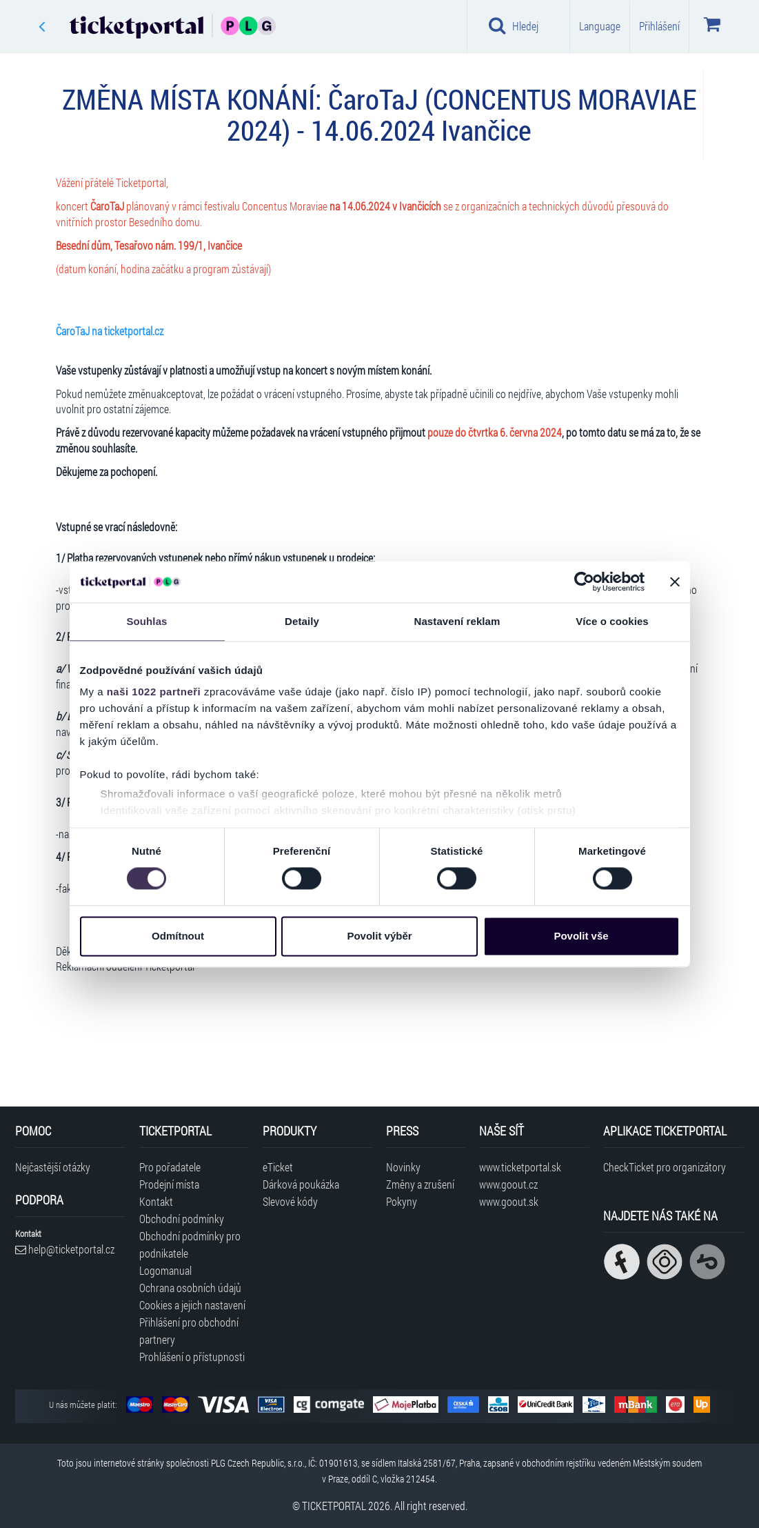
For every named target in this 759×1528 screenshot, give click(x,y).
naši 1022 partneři (154, 691)
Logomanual (165, 1270)
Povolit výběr (379, 936)
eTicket (278, 1167)
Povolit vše (581, 936)
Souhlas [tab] (146, 621)
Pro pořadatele (170, 1167)
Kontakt (156, 1201)
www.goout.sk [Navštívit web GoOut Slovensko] (508, 1201)
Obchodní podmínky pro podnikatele (190, 1244)
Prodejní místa (169, 1184)
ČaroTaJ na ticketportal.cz (109, 331)
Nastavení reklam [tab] (457, 621)
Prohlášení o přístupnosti (192, 1356)
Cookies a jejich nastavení (192, 1305)
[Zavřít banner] (675, 581)
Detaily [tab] (302, 621)
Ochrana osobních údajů (190, 1287)
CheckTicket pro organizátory (664, 1167)
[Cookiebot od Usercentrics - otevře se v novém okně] (584, 581)
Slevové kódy (290, 1201)
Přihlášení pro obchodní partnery (189, 1331)
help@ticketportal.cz (64, 1249)
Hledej (513, 25)
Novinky (403, 1167)
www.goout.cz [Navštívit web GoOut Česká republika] (508, 1184)
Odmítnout (178, 936)
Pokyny (401, 1201)
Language (599, 26)
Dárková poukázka (301, 1184)
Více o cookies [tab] (612, 621)
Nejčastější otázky (52, 1167)
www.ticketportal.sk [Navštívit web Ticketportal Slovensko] (520, 1167)
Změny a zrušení (420, 1184)
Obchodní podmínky (181, 1218)
